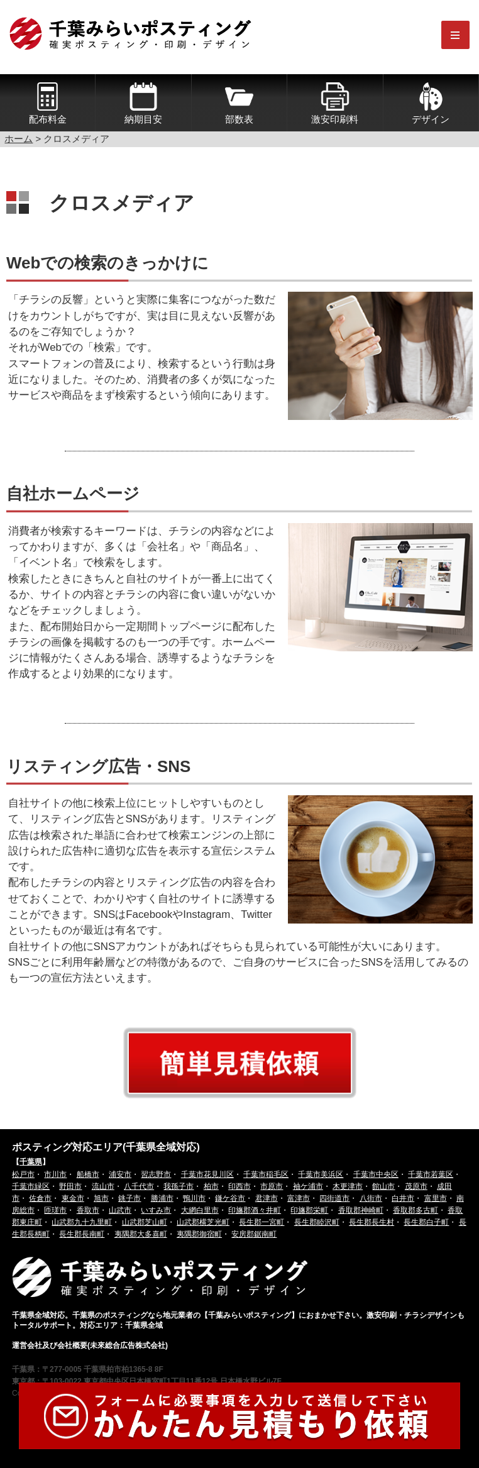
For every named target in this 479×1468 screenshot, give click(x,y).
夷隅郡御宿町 (199, 1234)
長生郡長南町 (81, 1234)
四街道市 (334, 1198)
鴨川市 (194, 1198)
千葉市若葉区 (430, 1174)
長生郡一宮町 (261, 1222)
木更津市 (348, 1186)
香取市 (88, 1210)
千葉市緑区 (31, 1186)
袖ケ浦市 (308, 1186)
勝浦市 (162, 1198)
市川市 (55, 1174)
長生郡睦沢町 (316, 1222)
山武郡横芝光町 (203, 1222)
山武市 (120, 1210)
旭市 (101, 1198)
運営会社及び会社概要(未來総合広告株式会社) (90, 1345)
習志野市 (156, 1174)
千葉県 (30, 1161)
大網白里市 (200, 1210)
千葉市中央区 (376, 1174)
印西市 (239, 1186)
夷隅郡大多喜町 (140, 1234)
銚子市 (129, 1198)
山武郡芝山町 (144, 1222)
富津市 (298, 1198)
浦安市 (120, 1174)
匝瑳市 (55, 1210)
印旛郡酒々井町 (254, 1210)
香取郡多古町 (415, 1210)
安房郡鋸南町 (254, 1234)
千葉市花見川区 (207, 1174)
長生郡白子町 (426, 1222)
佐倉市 (40, 1198)
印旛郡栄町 (309, 1210)
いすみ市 (156, 1210)
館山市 (383, 1186)
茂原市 (416, 1186)
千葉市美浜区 (320, 1174)
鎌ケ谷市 (230, 1198)
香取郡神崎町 (360, 1210)
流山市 (103, 1186)
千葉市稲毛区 (266, 1174)
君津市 (266, 1198)
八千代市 (139, 1186)
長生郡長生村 (371, 1222)
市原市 (271, 1186)
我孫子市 (178, 1186)
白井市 (403, 1198)
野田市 (70, 1186)
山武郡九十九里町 (82, 1222)
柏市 (211, 1186)
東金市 (73, 1198)
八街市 (371, 1198)
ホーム (18, 138)
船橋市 (88, 1174)
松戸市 (23, 1174)
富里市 (435, 1198)
